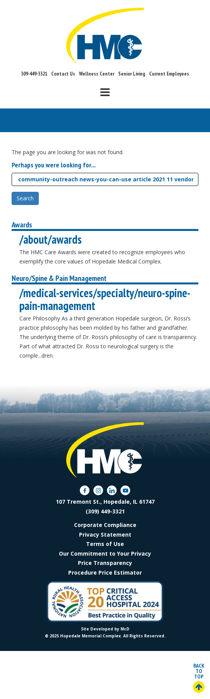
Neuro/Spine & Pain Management (59, 278)
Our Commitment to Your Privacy (105, 553)
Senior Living (131, 73)
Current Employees (169, 73)
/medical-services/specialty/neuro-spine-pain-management (104, 299)
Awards (22, 225)
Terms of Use (105, 543)
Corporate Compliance (105, 525)
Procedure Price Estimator (105, 572)
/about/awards (50, 239)
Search (25, 198)
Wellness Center (96, 73)
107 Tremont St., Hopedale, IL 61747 (105, 501)
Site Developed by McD (105, 629)
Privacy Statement (105, 534)
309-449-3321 (34, 73)
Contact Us (63, 73)
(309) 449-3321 (105, 511)
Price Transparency (105, 562)
